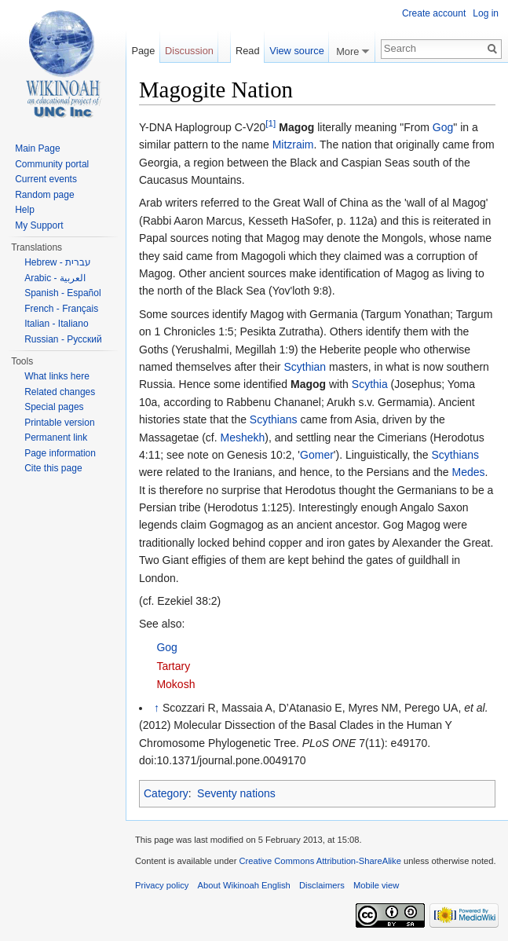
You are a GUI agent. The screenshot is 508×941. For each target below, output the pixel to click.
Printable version (59, 422)
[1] (270, 123)
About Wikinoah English (244, 885)
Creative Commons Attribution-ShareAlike (319, 861)
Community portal (52, 164)
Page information (60, 453)
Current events (46, 179)
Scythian (304, 367)
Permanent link (55, 437)
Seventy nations (236, 793)
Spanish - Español (62, 292)
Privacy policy (161, 885)
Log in (486, 13)
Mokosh (175, 684)
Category (166, 793)
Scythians (274, 419)
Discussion (189, 51)
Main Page (37, 148)
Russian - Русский (63, 339)
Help (25, 209)
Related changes (59, 391)
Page (143, 51)
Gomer (317, 455)
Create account (434, 13)
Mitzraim (293, 144)
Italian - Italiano (56, 323)
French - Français (61, 308)
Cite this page (53, 468)
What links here (57, 376)
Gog (443, 127)
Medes (467, 472)
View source (296, 51)
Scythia (370, 384)
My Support (39, 225)
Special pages (53, 406)
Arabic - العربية (55, 278)
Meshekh (243, 437)
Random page (44, 194)
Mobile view (376, 885)
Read (248, 51)
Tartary (173, 666)
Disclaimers (322, 885)
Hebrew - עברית (57, 262)
